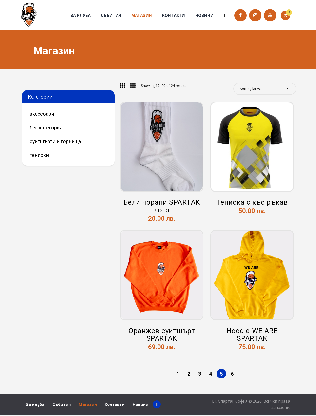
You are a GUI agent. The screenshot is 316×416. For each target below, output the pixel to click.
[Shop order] (264, 89)
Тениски (39, 155)
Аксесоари (42, 114)
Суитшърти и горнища (55, 141)
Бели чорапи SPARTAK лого (161, 207)
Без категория (46, 128)
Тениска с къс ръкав (252, 203)
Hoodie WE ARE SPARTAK (252, 335)
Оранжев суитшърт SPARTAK (161, 335)
